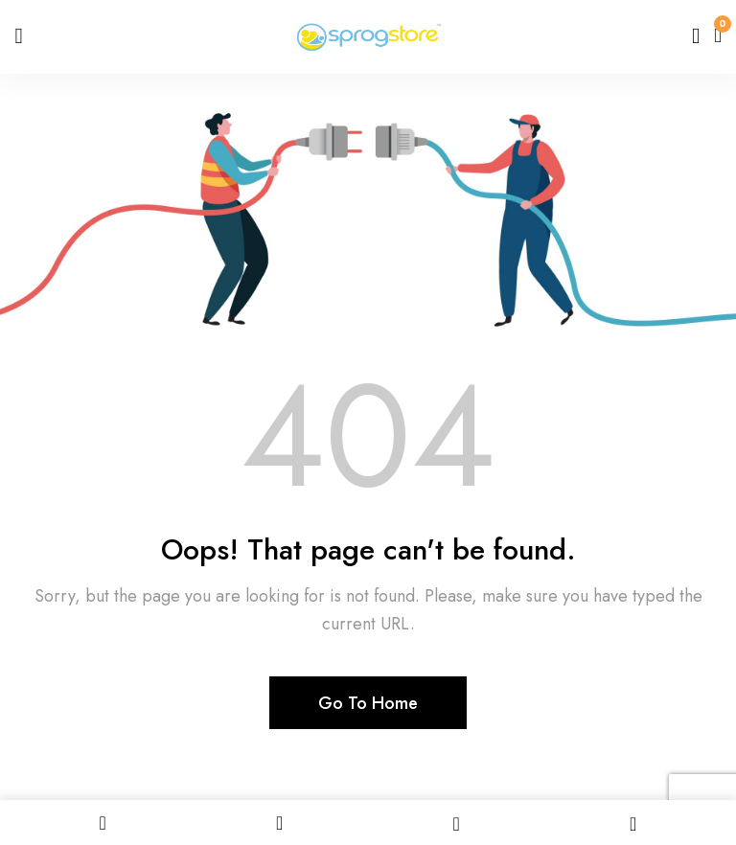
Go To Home (368, 703)
